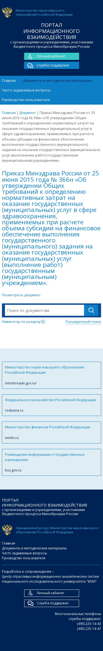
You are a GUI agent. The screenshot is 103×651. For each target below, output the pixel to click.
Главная (9, 80)
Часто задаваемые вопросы (26, 90)
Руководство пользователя (26, 99)
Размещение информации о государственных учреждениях (51, 462)
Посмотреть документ (21, 294)
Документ (27, 112)
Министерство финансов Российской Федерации (51, 432)
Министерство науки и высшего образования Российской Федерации (51, 375)
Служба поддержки (46, 65)
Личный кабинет (45, 56)
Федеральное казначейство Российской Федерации (51, 405)
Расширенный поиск (83, 321)
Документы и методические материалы (57, 80)
